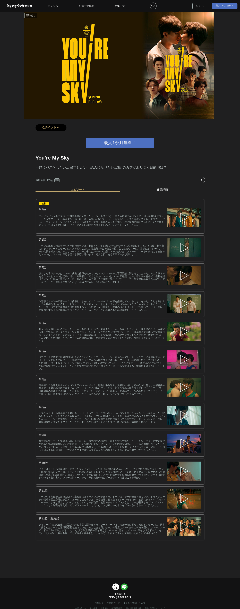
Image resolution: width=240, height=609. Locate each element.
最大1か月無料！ (225, 5)
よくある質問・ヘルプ (134, 603)
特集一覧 (120, 6)
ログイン (201, 5)
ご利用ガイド (113, 603)
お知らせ (99, 603)
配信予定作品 (86, 6)
